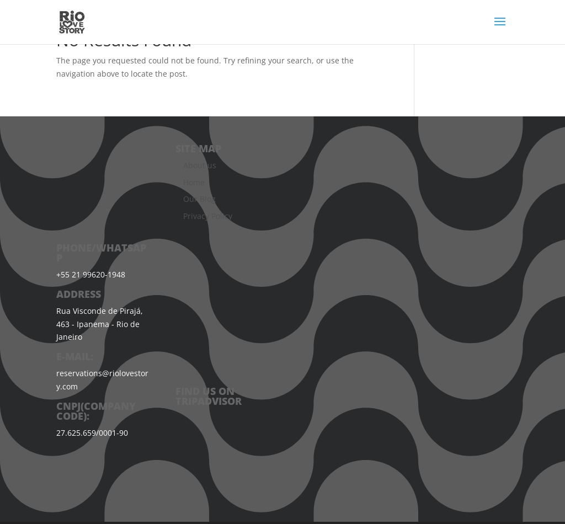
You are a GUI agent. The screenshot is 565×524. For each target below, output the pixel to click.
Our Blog (199, 199)
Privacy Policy (207, 216)
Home (194, 182)
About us (199, 165)
